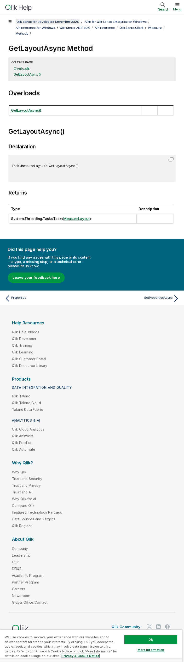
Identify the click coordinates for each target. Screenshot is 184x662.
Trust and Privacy (26, 485)
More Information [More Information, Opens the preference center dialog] (151, 650)
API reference (105, 28)
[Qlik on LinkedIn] (158, 626)
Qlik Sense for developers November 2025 (48, 22)
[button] (171, 159)
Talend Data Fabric (27, 409)
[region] (91, 646)
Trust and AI (22, 492)
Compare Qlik (23, 506)
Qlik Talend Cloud (26, 403)
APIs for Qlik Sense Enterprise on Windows (116, 22)
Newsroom (21, 596)
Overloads (22, 68)
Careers (18, 589)
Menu (177, 9)
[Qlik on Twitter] (149, 626)
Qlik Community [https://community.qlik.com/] (126, 627)
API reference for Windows (35, 28)
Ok (151, 639)
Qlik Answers (23, 436)
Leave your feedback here (36, 277)
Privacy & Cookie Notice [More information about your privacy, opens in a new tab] (80, 656)
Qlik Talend (21, 396)
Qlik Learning (22, 352)
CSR (15, 562)
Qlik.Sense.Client (131, 28)
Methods (22, 33)
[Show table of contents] (9, 21)
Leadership (21, 555)
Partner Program (25, 582)
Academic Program (28, 575)
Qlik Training (22, 345)
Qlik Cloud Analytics (28, 429)
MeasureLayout (76, 218)
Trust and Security (27, 479)
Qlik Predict (21, 443)
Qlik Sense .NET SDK (75, 28)
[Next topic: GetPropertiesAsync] (137, 298)
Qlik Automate (23, 449)
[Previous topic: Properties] (47, 298)
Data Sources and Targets (33, 519)
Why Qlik (19, 472)
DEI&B (17, 569)
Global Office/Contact (29, 602)
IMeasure (155, 28)
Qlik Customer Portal (29, 359)
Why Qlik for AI (24, 499)
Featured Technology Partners (37, 512)
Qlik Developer (24, 339)
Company (20, 549)
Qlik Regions (22, 526)
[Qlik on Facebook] (167, 626)
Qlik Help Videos (26, 332)
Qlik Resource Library (29, 366)
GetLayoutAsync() (27, 74)
